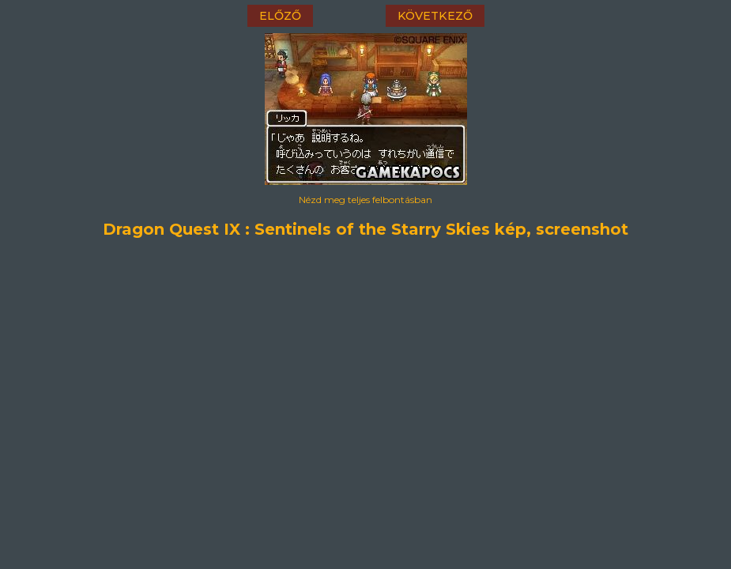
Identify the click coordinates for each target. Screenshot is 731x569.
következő (435, 16)
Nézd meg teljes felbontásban (365, 199)
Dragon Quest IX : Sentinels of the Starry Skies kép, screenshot (365, 229)
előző (280, 16)
